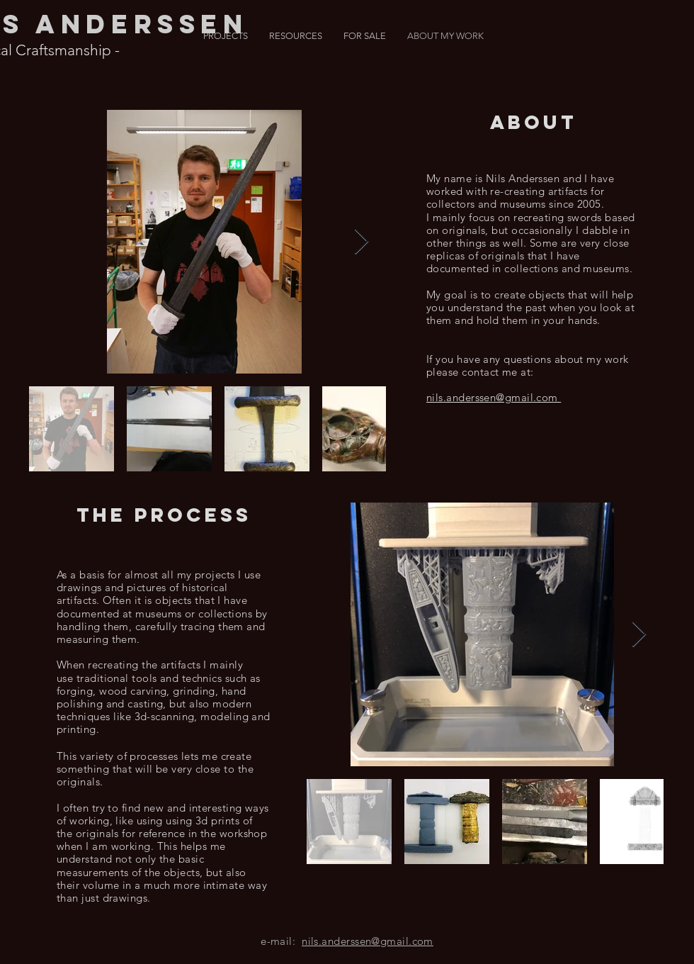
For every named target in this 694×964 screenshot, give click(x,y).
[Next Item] (361, 242)
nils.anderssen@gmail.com (367, 941)
